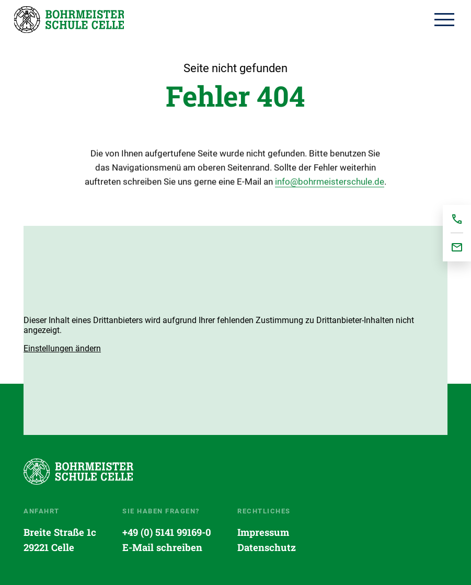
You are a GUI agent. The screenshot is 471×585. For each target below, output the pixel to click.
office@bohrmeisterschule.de (457, 247)
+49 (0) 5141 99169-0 (166, 532)
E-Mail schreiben (162, 547)
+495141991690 (457, 219)
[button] (62, 348)
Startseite (69, 19)
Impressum (263, 532)
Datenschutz (266, 547)
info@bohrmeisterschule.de (329, 183)
